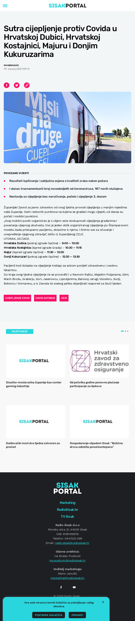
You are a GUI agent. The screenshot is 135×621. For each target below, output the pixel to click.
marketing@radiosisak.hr (68, 578)
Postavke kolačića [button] (48, 615)
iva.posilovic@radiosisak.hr (67, 560)
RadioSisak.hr (67, 510)
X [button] (103, 601)
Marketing (67, 503)
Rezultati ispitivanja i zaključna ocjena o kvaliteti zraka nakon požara (58, 181)
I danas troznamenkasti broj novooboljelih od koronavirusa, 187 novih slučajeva (66, 188)
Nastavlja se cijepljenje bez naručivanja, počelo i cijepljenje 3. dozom (57, 196)
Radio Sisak (72, 596)
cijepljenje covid (17, 298)
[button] (122, 331)
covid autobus (45, 298)
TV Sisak (67, 516)
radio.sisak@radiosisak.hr (72, 543)
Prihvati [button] (77, 615)
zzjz (64, 298)
